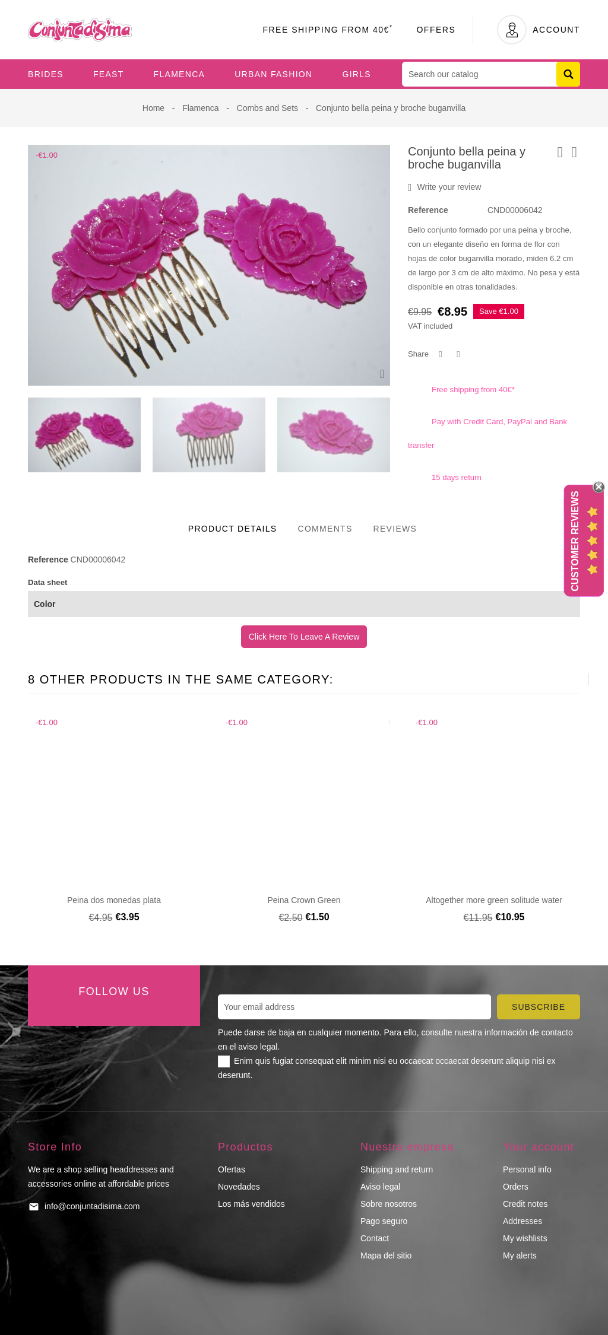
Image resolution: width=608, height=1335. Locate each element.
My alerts (520, 1255)
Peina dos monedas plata (114, 900)
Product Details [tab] (232, 528)
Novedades (239, 1186)
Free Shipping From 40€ (327, 29)
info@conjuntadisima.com (92, 1206)
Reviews (395, 528)
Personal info (527, 1169)
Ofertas (231, 1169)
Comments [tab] (324, 528)
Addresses (522, 1221)
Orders (515, 1186)
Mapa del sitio (385, 1255)
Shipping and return (396, 1169)
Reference (428, 210)
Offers (435, 29)
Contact (374, 1238)
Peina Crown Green (304, 900)
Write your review (444, 187)
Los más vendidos (251, 1204)
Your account (538, 1147)
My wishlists (525, 1238)
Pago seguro (383, 1221)
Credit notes (525, 1204)
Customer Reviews (575, 541)
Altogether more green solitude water (494, 900)
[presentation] (207, 435)
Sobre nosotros (388, 1204)
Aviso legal (380, 1186)
